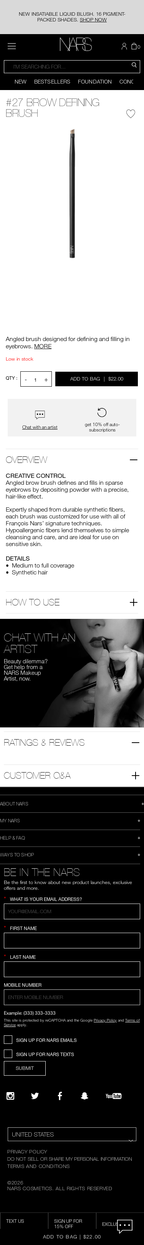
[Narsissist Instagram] (10, 1096)
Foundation (95, 81)
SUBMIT (25, 1068)
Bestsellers (52, 81)
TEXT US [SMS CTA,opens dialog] (15, 1221)
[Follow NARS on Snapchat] (84, 1096)
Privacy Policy (105, 1020)
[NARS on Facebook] (60, 1096)
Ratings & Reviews (44, 742)
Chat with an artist (40, 427)
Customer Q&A (37, 775)
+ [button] (46, 379)
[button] (125, 46)
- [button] (26, 379)
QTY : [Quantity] (11, 378)
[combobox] (72, 66)
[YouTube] (113, 1096)
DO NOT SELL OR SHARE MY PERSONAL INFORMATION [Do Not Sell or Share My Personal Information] (69, 1158)
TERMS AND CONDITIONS (38, 1166)
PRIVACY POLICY (27, 1151)
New (20, 81)
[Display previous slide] (5, 81)
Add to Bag (97, 378)
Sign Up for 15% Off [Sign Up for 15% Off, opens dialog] (68, 1223)
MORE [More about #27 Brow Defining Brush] (42, 346)
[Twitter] (35, 1096)
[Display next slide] (138, 81)
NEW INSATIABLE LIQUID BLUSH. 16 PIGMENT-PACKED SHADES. (72, 17)
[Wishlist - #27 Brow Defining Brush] (131, 112)
